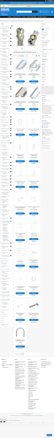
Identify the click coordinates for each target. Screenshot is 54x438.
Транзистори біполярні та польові (6, 59)
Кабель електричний (6, 140)
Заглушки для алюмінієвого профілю (5, 224)
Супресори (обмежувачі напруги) (4, 113)
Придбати (41, 2)
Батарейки (30, 406)
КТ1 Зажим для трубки (20, 129)
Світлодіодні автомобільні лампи (5, 182)
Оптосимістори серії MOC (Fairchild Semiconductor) (5, 93)
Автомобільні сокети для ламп (6, 197)
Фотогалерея (3, 316)
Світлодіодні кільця (31, 370)
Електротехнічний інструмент (5, 149)
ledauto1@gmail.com (46, 123)
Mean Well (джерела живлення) (18, 378)
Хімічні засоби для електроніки (5, 131)
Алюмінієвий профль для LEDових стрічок (17, 20)
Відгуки (2, 322)
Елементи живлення (6, 128)
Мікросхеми (30, 396)
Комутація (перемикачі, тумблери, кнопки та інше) (6, 159)
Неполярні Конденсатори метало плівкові (5, 55)
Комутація (43, 367)
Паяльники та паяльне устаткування (4, 146)
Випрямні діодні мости (32, 390)
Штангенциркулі (5, 260)
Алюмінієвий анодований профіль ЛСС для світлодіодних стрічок (20, 102)
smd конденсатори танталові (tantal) (5, 179)
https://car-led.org (46, 122)
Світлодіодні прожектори (33, 378)
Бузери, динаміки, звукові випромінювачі (5, 272)
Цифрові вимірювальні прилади (4, 101)
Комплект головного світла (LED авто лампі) (6, 186)
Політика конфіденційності (39, 415)
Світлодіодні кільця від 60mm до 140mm (5, 256)
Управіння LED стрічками (32, 375)
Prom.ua (32, 413)
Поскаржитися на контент (30, 415)
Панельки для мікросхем (4, 176)
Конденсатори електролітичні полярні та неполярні (6, 35)
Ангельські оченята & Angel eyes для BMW (6, 300)
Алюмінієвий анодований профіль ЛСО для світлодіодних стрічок (20, 74)
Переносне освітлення (4, 46)
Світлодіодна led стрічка (5, 218)
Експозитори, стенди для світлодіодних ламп (6, 296)
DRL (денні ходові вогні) (32, 366)
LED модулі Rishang (5, 269)
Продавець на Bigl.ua (27, 414)
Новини (2, 318)
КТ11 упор (20, 260)
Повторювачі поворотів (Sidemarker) (4, 288)
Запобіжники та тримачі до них (5, 163)
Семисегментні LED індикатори (5, 80)
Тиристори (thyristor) (6, 86)
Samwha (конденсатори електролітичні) (19, 380)
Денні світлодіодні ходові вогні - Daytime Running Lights (5, 201)
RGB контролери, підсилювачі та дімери (5, 247)
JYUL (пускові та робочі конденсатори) (19, 383)
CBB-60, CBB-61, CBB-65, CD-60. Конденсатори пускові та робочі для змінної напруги (6, 30)
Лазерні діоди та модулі (5, 253)
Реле (29, 398)
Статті (2, 320)
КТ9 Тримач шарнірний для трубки (20, 234)
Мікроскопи (4, 258)
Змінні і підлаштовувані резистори (5, 125)
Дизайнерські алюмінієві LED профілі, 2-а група (6, 236)
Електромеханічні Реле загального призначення (5, 97)
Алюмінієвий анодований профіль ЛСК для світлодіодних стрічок (34, 74)
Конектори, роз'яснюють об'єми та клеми (5, 172)
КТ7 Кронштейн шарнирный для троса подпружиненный (20, 207)
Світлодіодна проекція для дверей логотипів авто (6, 210)
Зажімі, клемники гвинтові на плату (5, 169)
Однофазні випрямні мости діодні (5, 72)
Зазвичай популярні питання (4, 325)
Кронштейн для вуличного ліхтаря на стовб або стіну (34, 314)
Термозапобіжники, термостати (5, 166)
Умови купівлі (4, 361)
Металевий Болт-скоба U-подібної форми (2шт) (20, 340)
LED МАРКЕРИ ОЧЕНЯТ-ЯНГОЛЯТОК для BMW (5, 284)
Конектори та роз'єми (32, 384)
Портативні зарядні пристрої (5, 49)
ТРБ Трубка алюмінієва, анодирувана (20, 314)
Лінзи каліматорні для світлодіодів (5, 77)
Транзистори (30, 395)
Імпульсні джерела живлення (5, 244)
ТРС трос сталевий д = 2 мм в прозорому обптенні (33, 287)
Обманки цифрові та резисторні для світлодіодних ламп (5, 193)
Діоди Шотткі (4, 110)
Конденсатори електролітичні (31, 386)
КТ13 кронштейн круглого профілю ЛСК (20, 287)
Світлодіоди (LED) (5, 74)
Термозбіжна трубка (6, 142)
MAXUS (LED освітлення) (19, 372)
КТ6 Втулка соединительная (33, 181)
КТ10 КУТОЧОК (33, 233)
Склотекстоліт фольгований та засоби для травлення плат (5, 154)
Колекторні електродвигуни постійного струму (5, 303)
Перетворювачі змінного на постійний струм (5, 68)
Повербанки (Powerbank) (4, 52)
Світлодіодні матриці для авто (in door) (6, 292)
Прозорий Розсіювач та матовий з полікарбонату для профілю (5, 229)
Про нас (3, 363)
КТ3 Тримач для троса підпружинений (20, 155)
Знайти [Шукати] (34, 11)
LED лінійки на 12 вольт (5, 266)
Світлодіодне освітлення (4, 39)
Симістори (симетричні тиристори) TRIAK (5, 83)
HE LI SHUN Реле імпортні (19, 387)
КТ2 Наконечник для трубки (34, 129)
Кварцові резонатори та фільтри (6, 279)
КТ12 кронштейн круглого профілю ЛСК (34, 261)
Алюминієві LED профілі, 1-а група (6, 233)
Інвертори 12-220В (5, 281)
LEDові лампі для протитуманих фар (5, 190)
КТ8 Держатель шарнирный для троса (34, 207)
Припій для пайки (5, 133)
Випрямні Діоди (5, 104)
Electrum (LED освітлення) (20, 370)
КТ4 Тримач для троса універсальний (34, 155)
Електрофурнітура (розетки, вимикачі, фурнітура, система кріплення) (5, 137)
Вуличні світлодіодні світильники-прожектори (6, 42)
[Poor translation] (4, 422)
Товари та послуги (5, 20)
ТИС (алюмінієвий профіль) (20, 376)
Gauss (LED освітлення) (19, 369)
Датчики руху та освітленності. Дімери (5, 215)
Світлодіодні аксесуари (4, 263)
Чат (49, 435)
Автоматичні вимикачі (4, 307)
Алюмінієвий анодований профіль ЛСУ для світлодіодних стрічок (34, 102)
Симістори (30, 392)
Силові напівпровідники (5, 89)
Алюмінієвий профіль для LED (33, 373)
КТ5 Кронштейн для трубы (20, 181)
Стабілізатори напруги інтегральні (5, 64)
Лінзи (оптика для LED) (32, 381)
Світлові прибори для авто (46, 363)
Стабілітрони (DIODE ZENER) (6, 117)
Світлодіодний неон (5, 250)
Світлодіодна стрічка (32, 372)
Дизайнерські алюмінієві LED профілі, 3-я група (6, 239)
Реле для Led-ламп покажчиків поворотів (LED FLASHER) (5, 206)
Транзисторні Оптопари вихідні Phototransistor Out (5, 107)
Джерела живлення (32, 376)
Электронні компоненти (45, 361)
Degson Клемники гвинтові (20, 388)
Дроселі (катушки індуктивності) (5, 276)
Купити (21, 81)
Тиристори (30, 393)
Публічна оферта (5, 367)
